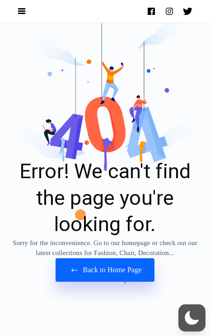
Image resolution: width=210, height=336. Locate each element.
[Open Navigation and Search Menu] (21, 11)
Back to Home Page (104, 270)
